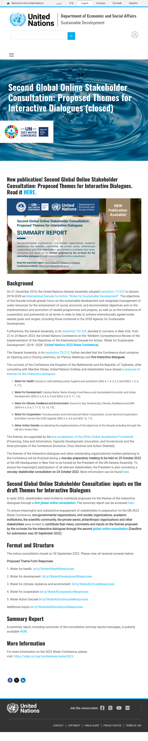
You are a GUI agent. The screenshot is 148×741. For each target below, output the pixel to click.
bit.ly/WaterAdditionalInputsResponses (57, 607)
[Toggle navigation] (11, 54)
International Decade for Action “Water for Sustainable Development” (72, 296)
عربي (59, 3)
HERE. (30, 192)
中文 (71, 3)
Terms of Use (133, 725)
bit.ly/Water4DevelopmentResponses (67, 576)
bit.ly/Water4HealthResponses (53, 569)
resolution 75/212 (57, 352)
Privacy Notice (112, 725)
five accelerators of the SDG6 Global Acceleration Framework (93, 437)
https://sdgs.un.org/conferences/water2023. (44, 656)
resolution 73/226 (74, 331)
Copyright (74, 725)
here (126, 472)
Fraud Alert (92, 725)
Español (133, 3)
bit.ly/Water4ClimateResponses (93, 584)
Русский (117, 3)
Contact (58, 725)
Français (100, 3)
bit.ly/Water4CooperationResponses (64, 592)
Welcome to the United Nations (25, 3)
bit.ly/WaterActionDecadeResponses (63, 599)
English (84, 3)
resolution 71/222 (113, 291)
